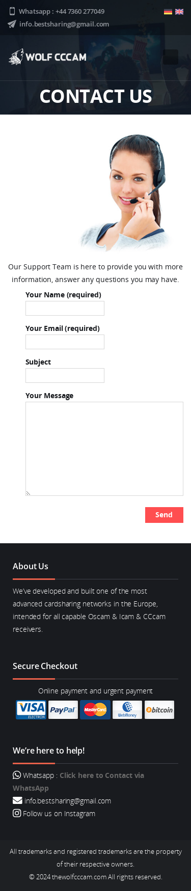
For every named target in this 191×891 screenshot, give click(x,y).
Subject (64, 368)
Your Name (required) (64, 301)
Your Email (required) (64, 335)
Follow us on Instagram (58, 813)
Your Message (104, 443)
